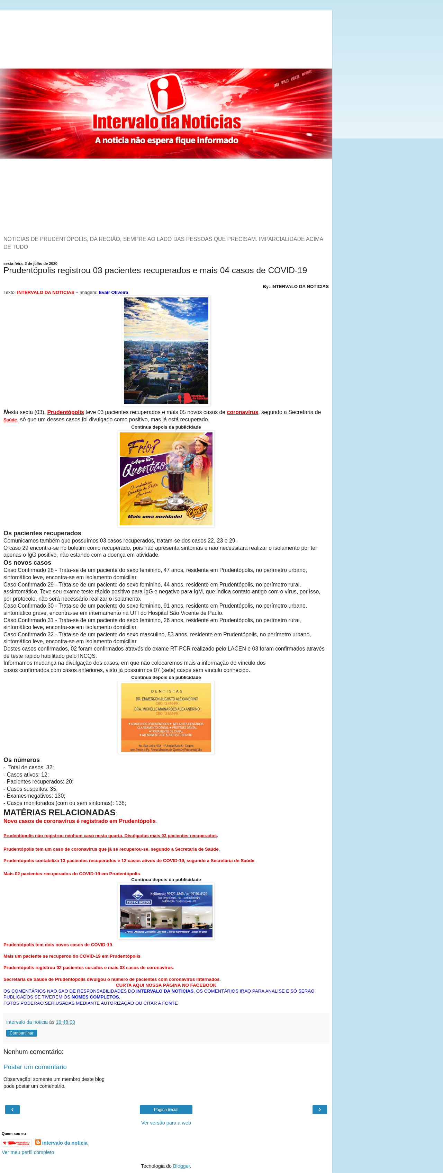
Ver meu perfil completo (28, 1152)
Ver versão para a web (166, 1123)
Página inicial (166, 1109)
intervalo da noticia (65, 1143)
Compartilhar (22, 1033)
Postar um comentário (35, 1067)
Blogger (181, 1166)
